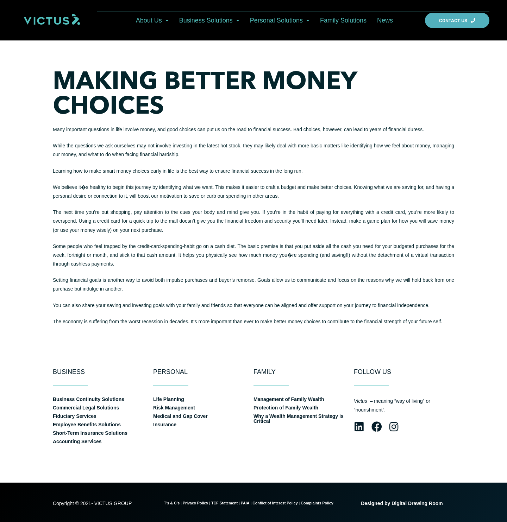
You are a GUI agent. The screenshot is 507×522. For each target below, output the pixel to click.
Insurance (164, 424)
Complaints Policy (317, 503)
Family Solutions (343, 20)
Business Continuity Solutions (88, 399)
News (385, 20)
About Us (152, 20)
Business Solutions (209, 20)
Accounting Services (77, 441)
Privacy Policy (195, 503)
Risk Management (174, 407)
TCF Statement (224, 503)
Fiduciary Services (74, 416)
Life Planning (168, 399)
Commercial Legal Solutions (86, 407)
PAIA (245, 503)
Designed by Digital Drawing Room (402, 503)
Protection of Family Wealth (286, 407)
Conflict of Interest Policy (275, 503)
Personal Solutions (279, 20)
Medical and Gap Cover (180, 416)
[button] (152, 20)
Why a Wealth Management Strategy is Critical (299, 418)
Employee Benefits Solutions (87, 424)
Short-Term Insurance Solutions (90, 433)
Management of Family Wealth (289, 399)
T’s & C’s (172, 503)
